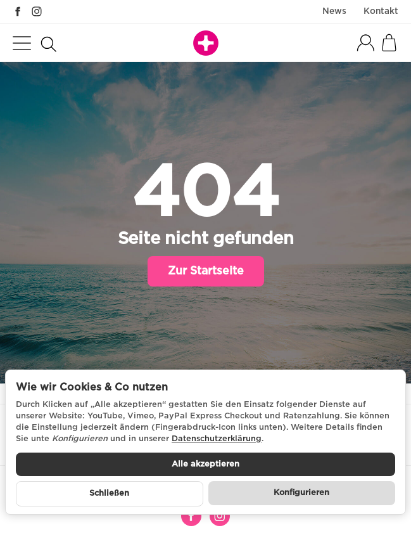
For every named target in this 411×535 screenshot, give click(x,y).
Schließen (109, 493)
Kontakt (381, 11)
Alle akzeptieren (205, 464)
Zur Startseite (206, 271)
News (334, 11)
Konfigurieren (301, 493)
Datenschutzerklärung (217, 439)
